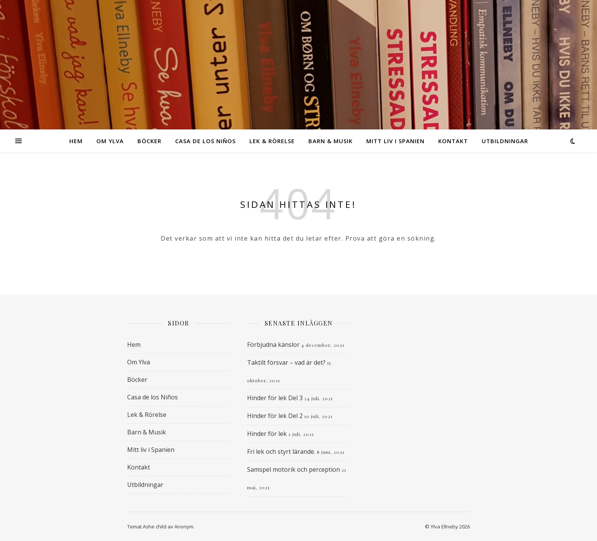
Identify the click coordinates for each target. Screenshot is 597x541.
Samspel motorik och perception (293, 469)
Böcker (149, 141)
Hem (76, 141)
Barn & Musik (330, 141)
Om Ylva (110, 141)
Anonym (183, 526)
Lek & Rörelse (272, 141)
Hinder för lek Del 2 (275, 416)
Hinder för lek (267, 433)
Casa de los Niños (205, 141)
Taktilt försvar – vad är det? (286, 362)
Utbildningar (505, 141)
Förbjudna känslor (273, 344)
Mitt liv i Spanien (395, 141)
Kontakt (453, 141)
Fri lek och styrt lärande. (281, 451)
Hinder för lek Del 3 (275, 398)
